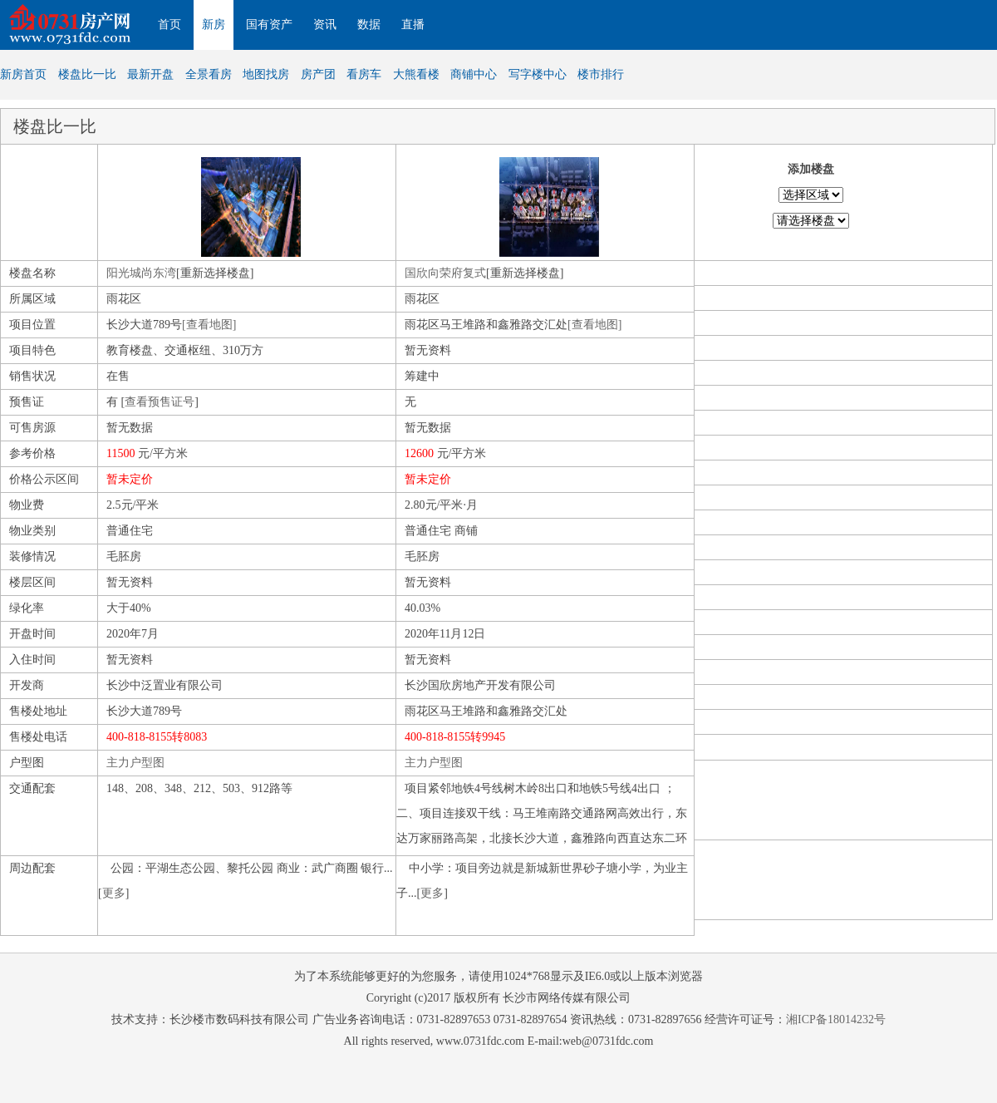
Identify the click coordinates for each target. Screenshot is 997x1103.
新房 (213, 24)
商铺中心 (473, 74)
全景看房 (208, 74)
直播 (413, 24)
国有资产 (269, 24)
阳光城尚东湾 (141, 273)
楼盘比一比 (87, 74)
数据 (369, 24)
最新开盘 (150, 74)
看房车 (363, 74)
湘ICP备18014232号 (836, 1019)
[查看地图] (209, 324)
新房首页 (23, 74)
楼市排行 (600, 74)
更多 (113, 893)
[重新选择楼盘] (214, 273)
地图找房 (266, 74)
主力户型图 (135, 762)
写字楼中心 (537, 74)
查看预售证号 (159, 402)
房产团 (318, 74)
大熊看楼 (416, 74)
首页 (169, 24)
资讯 (324, 24)
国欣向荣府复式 (445, 273)
